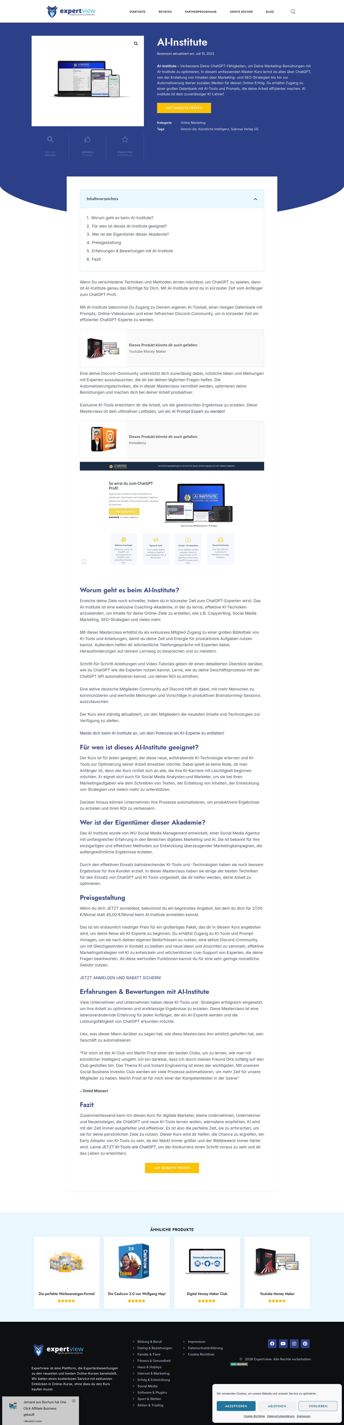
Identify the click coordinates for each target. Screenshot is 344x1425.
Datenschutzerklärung (280, 1416)
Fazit (96, 259)
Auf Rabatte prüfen (184, 107)
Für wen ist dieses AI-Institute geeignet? (129, 226)
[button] (255, 199)
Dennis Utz (189, 129)
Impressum (303, 1416)
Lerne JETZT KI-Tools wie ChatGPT (123, 1147)
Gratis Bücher (241, 12)
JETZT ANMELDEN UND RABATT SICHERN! (120, 977)
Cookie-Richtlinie (254, 1416)
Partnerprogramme (201, 12)
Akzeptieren (236, 1406)
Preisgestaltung (106, 242)
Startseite (137, 12)
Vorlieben (318, 1406)
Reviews (165, 12)
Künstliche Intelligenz (213, 129)
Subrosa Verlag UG (244, 129)
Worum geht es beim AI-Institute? (122, 217)
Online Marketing (193, 123)
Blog (270, 12)
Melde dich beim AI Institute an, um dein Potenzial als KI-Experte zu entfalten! (152, 733)
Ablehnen (277, 1406)
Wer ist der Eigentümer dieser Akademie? (130, 234)
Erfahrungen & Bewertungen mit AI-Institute (132, 251)
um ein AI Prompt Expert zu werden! (191, 411)
